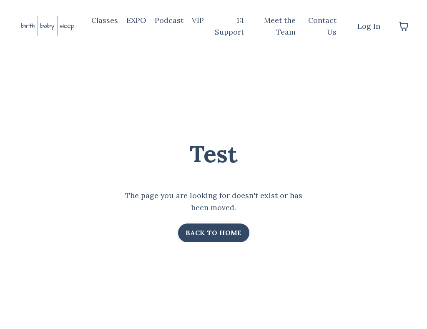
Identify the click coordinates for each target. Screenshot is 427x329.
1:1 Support (230, 26)
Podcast (170, 20)
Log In (368, 26)
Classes (105, 20)
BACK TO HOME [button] (213, 233)
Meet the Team (280, 26)
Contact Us (322, 26)
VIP (199, 20)
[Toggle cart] (403, 26)
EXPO (137, 20)
